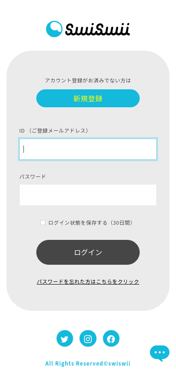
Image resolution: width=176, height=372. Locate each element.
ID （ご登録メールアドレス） (55, 130)
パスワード (32, 176)
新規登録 (88, 98)
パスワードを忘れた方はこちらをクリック (88, 281)
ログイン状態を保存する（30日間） (92, 222)
